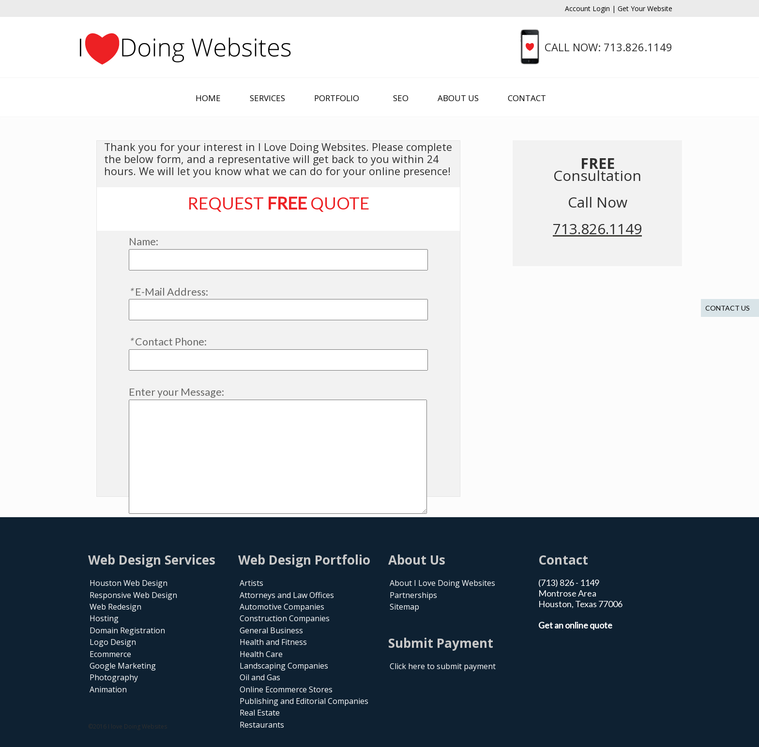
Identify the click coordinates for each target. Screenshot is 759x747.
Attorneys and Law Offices (287, 595)
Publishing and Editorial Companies (304, 701)
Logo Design (113, 642)
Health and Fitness (273, 642)
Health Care (261, 654)
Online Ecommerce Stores (286, 689)
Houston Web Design (128, 583)
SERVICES (267, 98)
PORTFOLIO (336, 98)
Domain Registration (127, 630)
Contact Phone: (168, 341)
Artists (251, 583)
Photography (114, 677)
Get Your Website (645, 8)
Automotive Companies (282, 606)
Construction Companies (285, 618)
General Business (271, 630)
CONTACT (527, 98)
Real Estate (260, 712)
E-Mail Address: (168, 291)
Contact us (727, 308)
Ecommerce (110, 654)
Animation (108, 689)
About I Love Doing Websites (442, 583)
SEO (401, 98)
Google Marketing (123, 665)
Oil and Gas (260, 677)
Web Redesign (115, 606)
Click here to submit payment (443, 666)
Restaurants (262, 724)
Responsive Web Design (133, 595)
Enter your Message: (176, 392)
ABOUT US (458, 98)
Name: (143, 241)
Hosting (104, 618)
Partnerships (413, 595)
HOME (208, 98)
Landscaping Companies (284, 665)
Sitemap (404, 606)
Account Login (588, 8)
